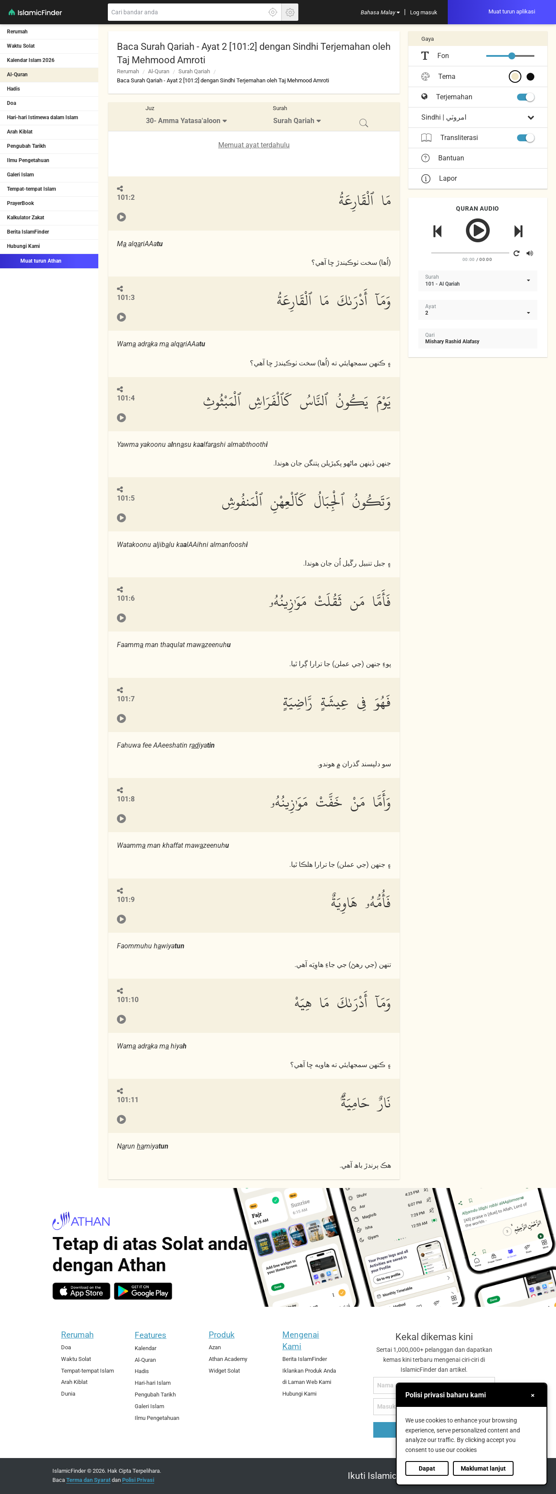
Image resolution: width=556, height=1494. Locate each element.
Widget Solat (224, 1370)
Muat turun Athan (34, 260)
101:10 (128, 1000)
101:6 (126, 598)
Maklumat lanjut (483, 1468)
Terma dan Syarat (88, 1480)
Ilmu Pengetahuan (28, 160)
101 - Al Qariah (442, 284)
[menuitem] (380, 12)
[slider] (511, 55)
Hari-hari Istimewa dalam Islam (42, 117)
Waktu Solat (21, 46)
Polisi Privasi (138, 1480)
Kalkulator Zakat (25, 218)
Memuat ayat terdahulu (254, 145)
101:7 (126, 699)
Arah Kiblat (19, 132)
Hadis (13, 89)
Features (150, 1335)
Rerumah (17, 32)
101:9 (126, 899)
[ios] (81, 1291)
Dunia (68, 1393)
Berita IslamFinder (28, 232)
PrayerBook (20, 203)
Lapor (439, 178)
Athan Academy (228, 1359)
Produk (222, 1335)
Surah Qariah (194, 71)
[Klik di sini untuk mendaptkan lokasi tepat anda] (273, 12)
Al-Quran (17, 75)
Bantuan (442, 158)
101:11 (128, 1100)
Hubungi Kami (23, 246)
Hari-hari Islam (153, 1383)
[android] (143, 1291)
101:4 (126, 398)
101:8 (126, 799)
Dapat (427, 1468)
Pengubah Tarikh (26, 146)
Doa (11, 103)
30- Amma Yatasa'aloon (183, 121)
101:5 (126, 498)
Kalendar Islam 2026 (31, 60)
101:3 (126, 297)
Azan (215, 1347)
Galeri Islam (20, 175)
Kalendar (145, 1348)
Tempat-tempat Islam (31, 189)
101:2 (126, 197)
